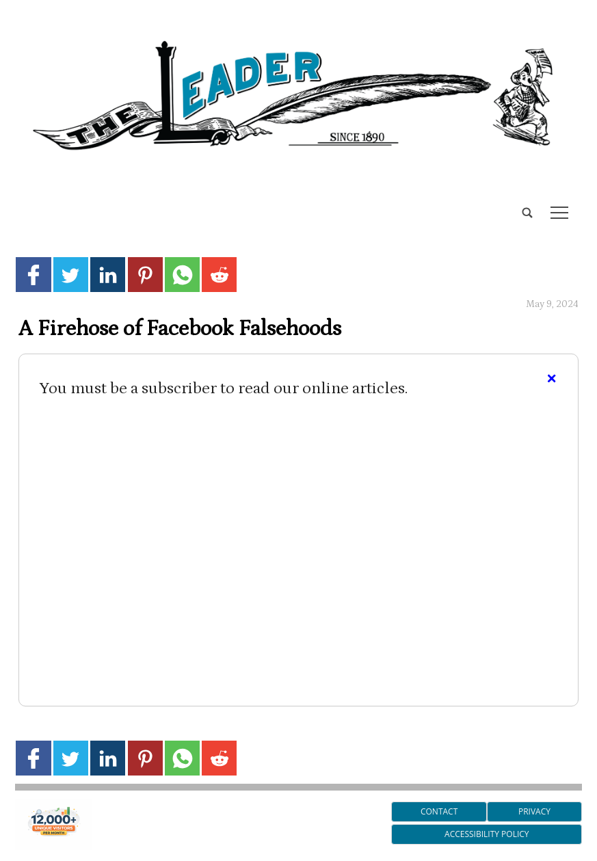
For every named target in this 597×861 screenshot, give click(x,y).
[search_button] (20, 203)
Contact (439, 811)
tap (559, 213)
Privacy (534, 811)
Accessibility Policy (487, 834)
